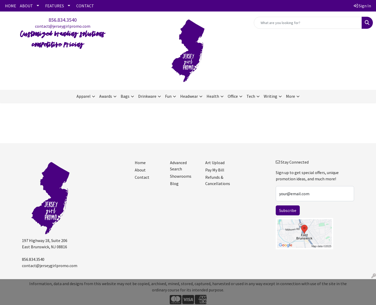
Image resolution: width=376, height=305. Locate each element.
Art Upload (215, 162)
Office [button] (233, 96)
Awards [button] (105, 96)
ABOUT (26, 5)
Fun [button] (168, 96)
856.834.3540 (63, 19)
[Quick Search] (308, 23)
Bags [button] (125, 96)
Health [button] (213, 96)
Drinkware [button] (147, 96)
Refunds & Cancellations (217, 180)
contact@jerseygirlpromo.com (62, 26)
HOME (10, 5)
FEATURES (54, 5)
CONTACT (85, 5)
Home (140, 162)
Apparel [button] (84, 96)
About (140, 169)
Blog (174, 183)
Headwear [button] (189, 96)
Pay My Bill (214, 169)
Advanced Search (178, 165)
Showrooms (180, 176)
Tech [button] (250, 96)
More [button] (290, 96)
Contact (142, 177)
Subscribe (287, 210)
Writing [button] (270, 96)
